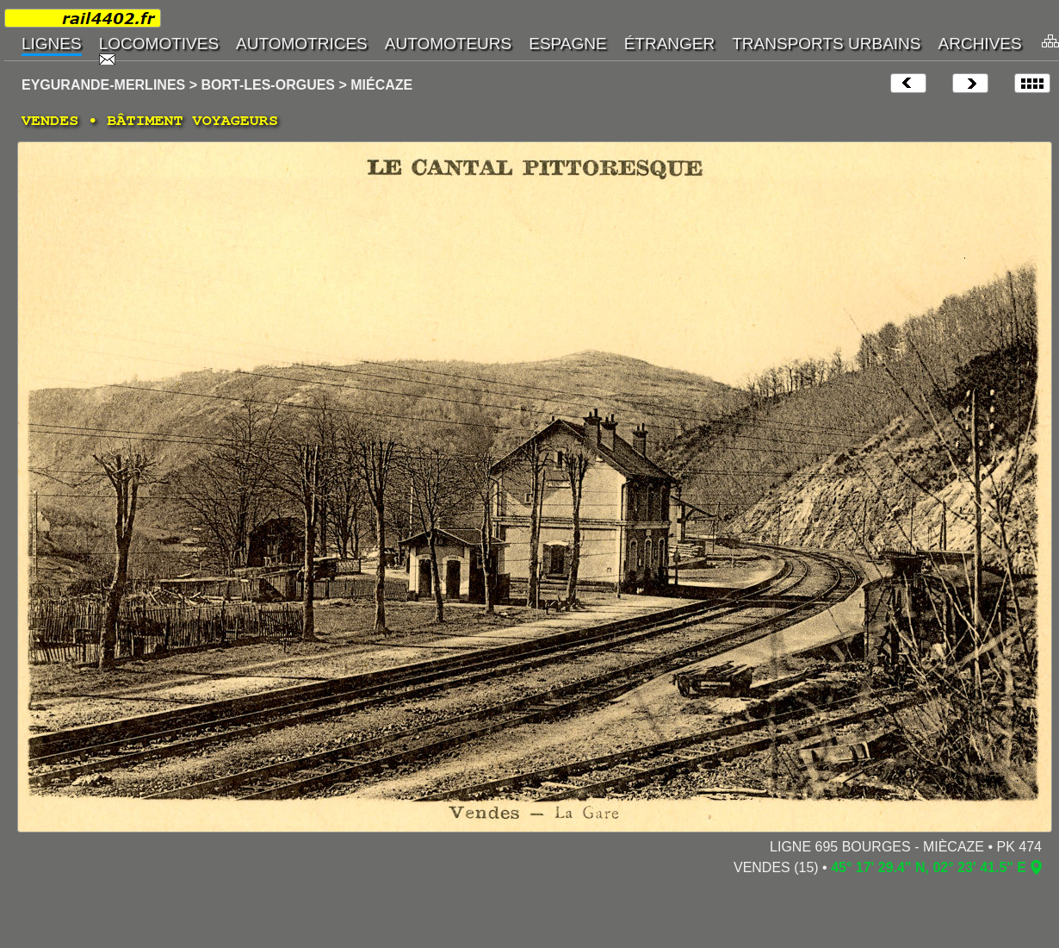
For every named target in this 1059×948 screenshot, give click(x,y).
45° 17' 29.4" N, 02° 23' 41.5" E (928, 867)
